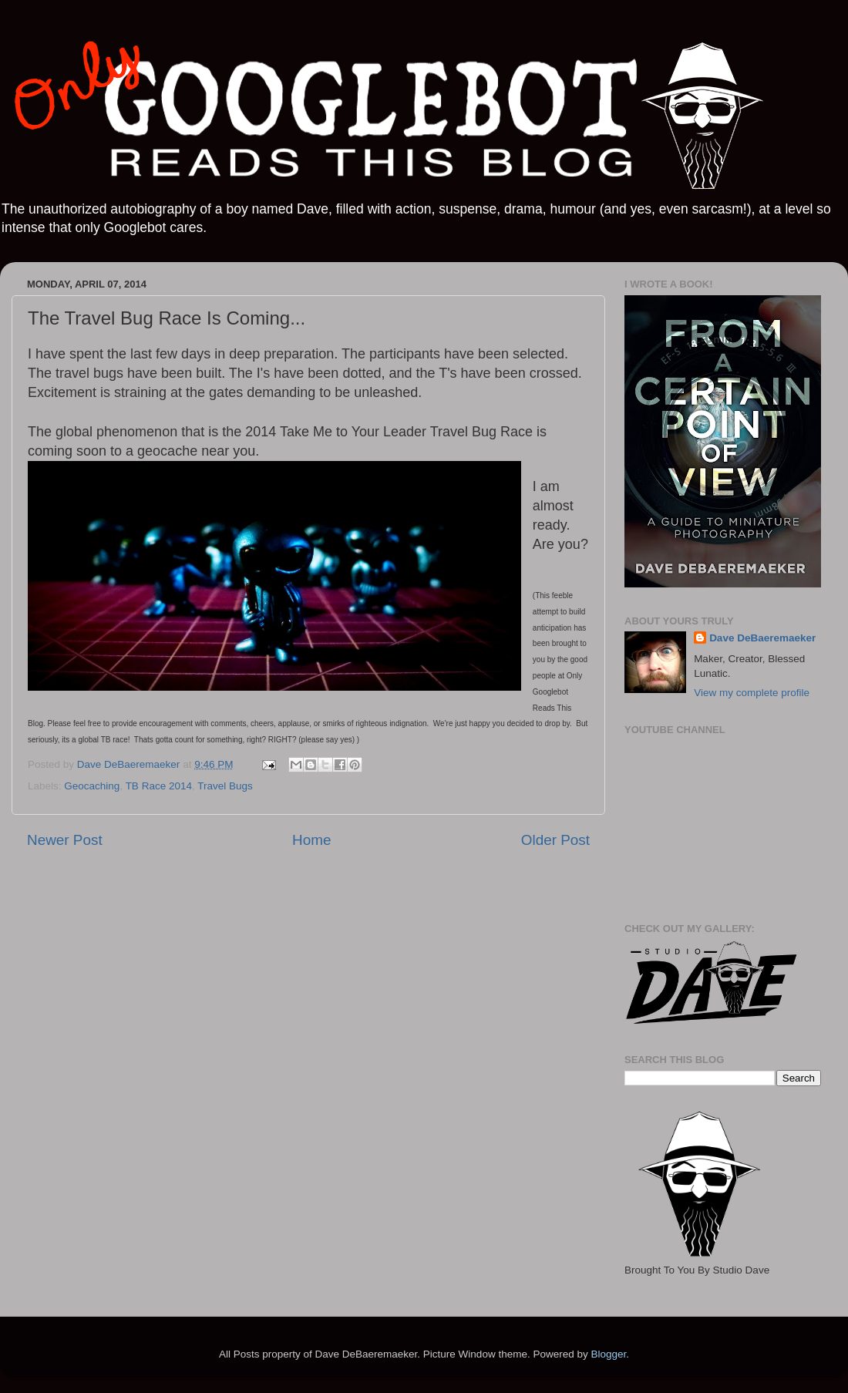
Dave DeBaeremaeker (762, 638)
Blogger (608, 1354)
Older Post (555, 840)
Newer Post (65, 840)
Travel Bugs (225, 786)
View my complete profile (751, 692)
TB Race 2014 (159, 786)
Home (311, 840)
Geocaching (91, 786)
